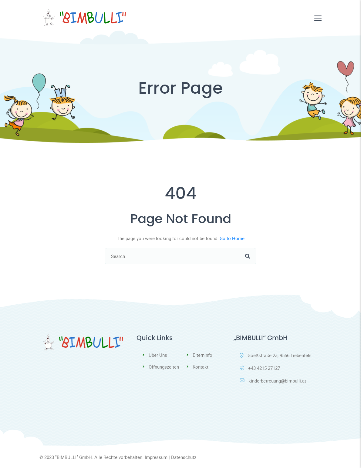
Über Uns (158, 355)
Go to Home (232, 238)
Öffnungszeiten (164, 367)
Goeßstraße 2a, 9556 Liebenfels (276, 355)
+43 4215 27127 (260, 368)
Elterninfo (202, 355)
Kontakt (200, 367)
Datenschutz (183, 457)
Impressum (156, 457)
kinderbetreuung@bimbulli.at (273, 381)
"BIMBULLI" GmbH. (74, 457)
